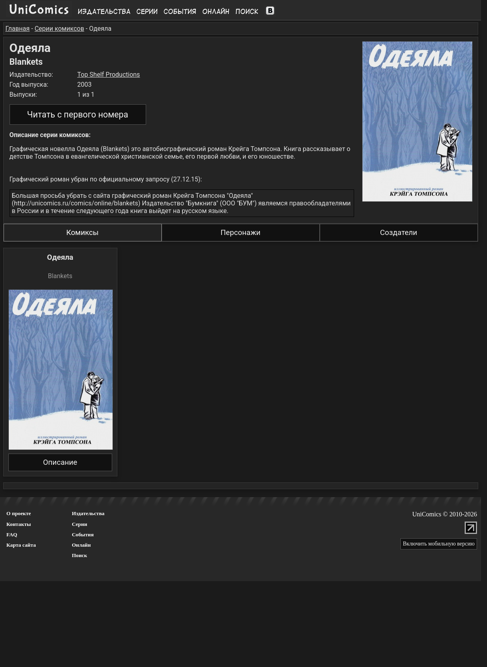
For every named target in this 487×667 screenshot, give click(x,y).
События (180, 12)
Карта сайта (21, 545)
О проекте (18, 513)
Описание (60, 462)
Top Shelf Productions (108, 74)
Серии (147, 12)
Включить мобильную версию (439, 544)
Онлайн (216, 12)
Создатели (398, 232)
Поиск (247, 12)
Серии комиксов (59, 28)
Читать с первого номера (77, 114)
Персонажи (240, 232)
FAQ (11, 535)
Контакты (18, 524)
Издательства (104, 12)
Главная (18, 28)
